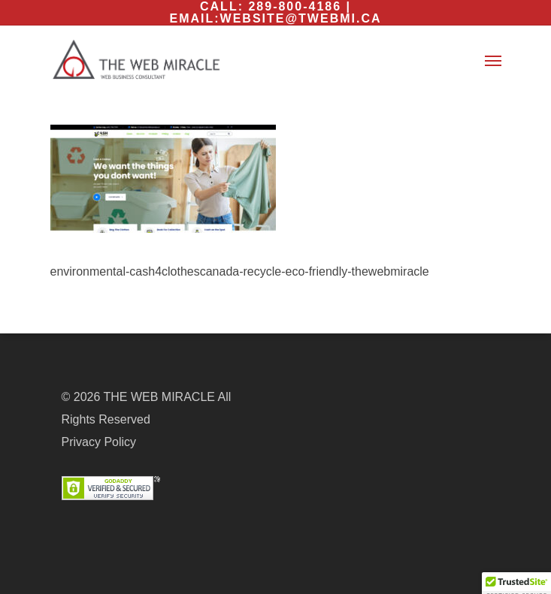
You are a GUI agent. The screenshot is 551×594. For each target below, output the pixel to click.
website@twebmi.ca (301, 18)
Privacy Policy (99, 442)
